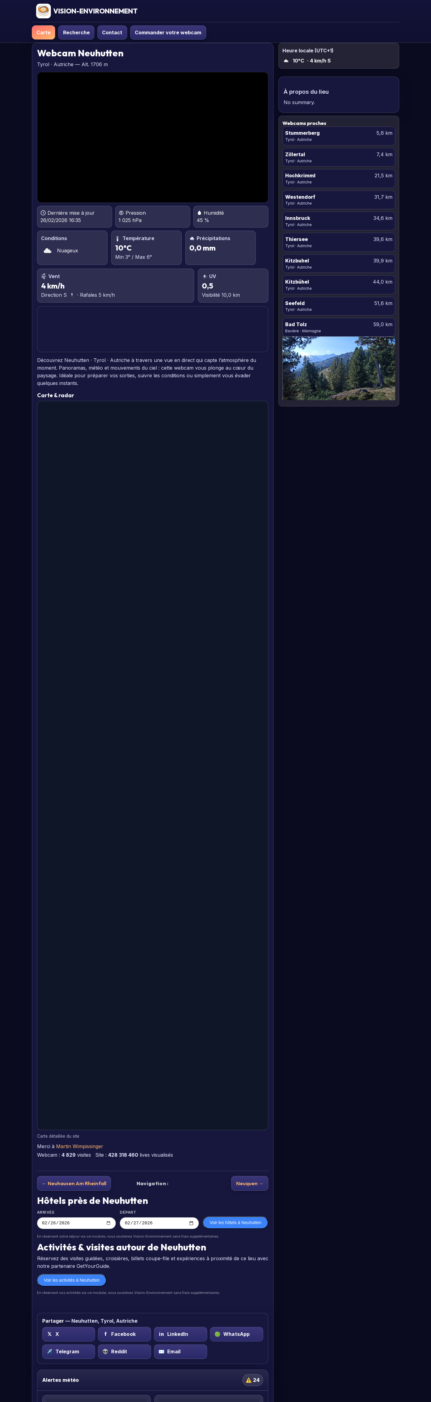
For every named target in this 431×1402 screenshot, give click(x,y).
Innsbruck (297, 218)
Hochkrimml (300, 175)
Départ (159, 1220)
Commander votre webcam (168, 32)
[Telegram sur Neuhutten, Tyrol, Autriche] (68, 1352)
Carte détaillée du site (58, 1136)
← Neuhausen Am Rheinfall (74, 1183)
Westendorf (300, 197)
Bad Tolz (296, 324)
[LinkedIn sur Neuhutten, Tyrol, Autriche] (180, 1335)
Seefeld (295, 303)
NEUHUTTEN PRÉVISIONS (152, 329)
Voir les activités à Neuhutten (72, 1281)
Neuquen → (250, 1183)
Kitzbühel (297, 282)
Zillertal (295, 154)
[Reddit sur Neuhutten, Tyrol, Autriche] (124, 1352)
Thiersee (296, 239)
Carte (43, 32)
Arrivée (76, 1220)
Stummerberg (302, 133)
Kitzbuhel (297, 261)
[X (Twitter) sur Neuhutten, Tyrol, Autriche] (68, 1335)
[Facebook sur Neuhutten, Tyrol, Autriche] (124, 1335)
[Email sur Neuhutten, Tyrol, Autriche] (180, 1352)
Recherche (76, 32)
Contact (112, 32)
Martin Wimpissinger (79, 1146)
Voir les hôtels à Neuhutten (235, 1223)
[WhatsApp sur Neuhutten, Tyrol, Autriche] (236, 1335)
